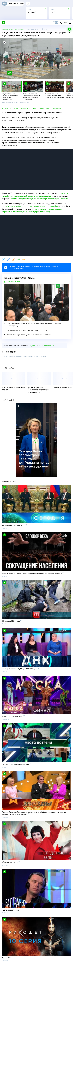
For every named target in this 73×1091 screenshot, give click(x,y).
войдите (32, 346)
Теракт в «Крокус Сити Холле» (13, 29)
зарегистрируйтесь (46, 346)
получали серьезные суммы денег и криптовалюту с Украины (39, 198)
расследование (25, 108)
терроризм (57, 108)
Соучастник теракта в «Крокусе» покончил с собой (27, 330)
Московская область (10, 108)
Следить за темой (13, 281)
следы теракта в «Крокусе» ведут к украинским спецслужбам (30, 206)
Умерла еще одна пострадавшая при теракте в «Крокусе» (30, 335)
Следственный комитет (42, 108)
